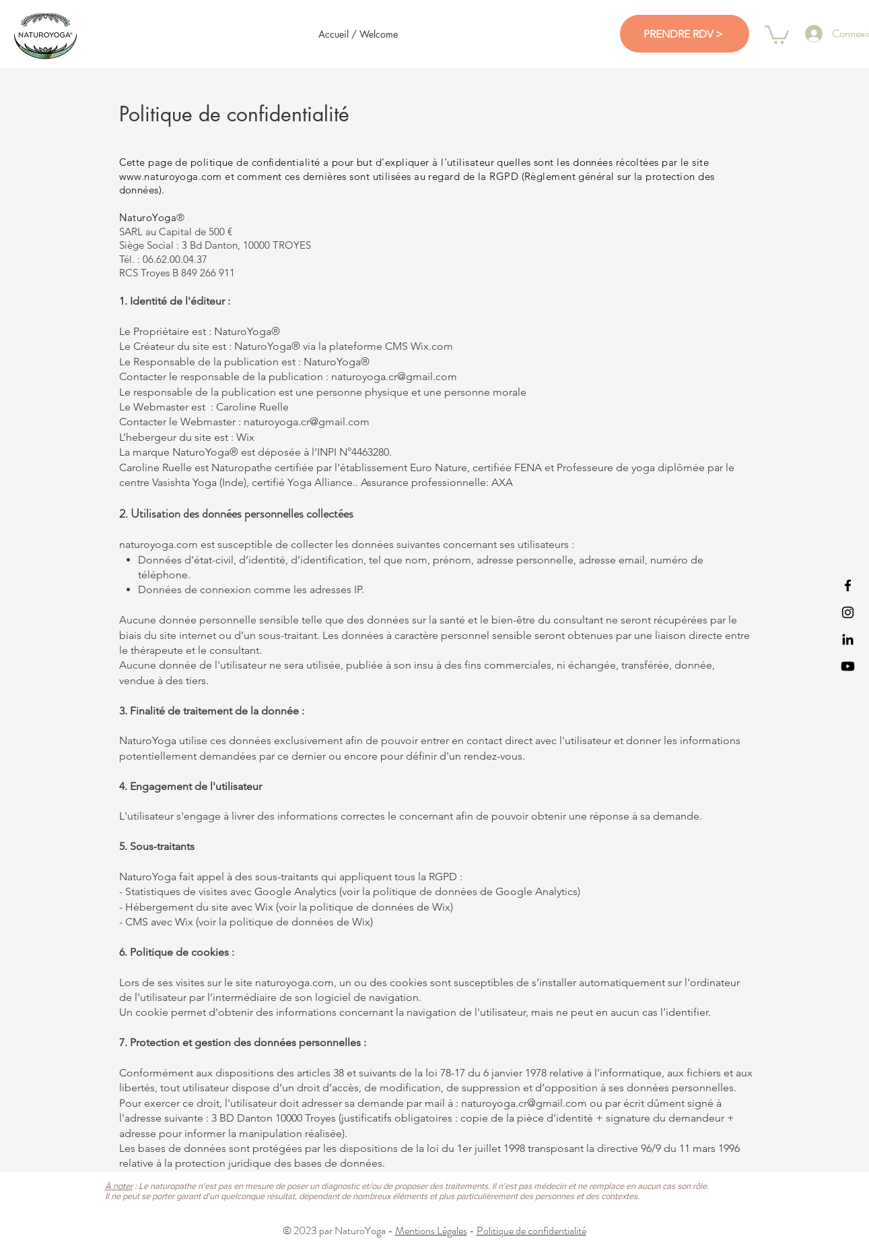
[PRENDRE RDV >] (684, 34)
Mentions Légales (431, 1230)
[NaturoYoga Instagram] (848, 612)
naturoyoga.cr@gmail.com (524, 1103)
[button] (777, 34)
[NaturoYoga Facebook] (848, 585)
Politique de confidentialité (531, 1230)
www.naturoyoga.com (170, 176)
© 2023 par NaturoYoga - (339, 1230)
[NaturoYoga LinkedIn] (848, 639)
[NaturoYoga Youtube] (848, 666)
